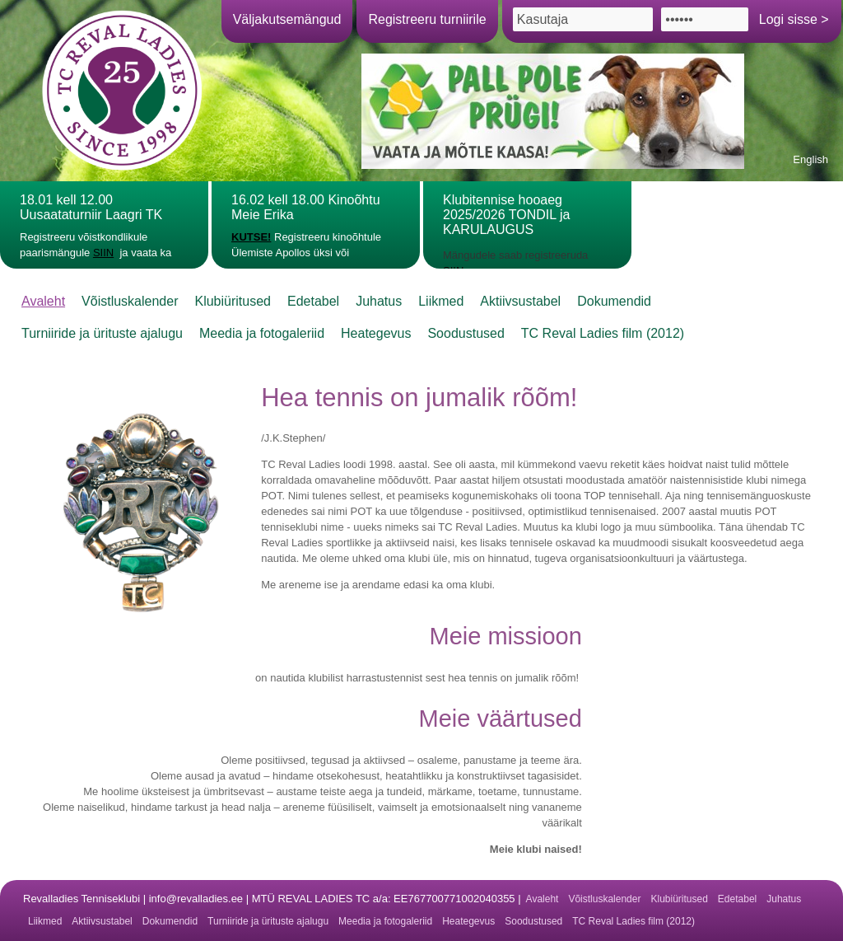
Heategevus (376, 333)
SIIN (103, 252)
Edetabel (313, 301)
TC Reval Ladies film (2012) (602, 333)
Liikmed (440, 301)
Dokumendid (614, 301)
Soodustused (465, 333)
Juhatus (379, 301)
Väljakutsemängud (287, 19)
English (810, 159)
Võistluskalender (130, 301)
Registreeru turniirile (427, 19)
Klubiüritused (232, 301)
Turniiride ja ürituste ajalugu (102, 333)
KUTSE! (251, 237)
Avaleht (43, 301)
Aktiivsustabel (520, 301)
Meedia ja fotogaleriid (261, 333)
